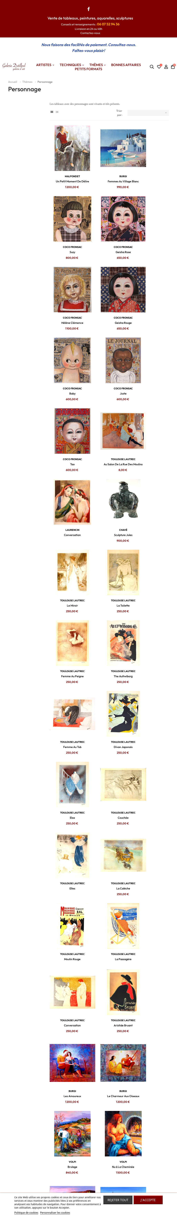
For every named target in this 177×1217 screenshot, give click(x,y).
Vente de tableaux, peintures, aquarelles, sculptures (90, 18)
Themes (81, 1157)
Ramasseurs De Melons (109, 786)
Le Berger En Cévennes (67, 786)
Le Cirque (68, 1031)
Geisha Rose (67, 233)
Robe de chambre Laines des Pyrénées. (116, 1183)
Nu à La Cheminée (150, 724)
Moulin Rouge (109, 602)
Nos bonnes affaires (88, 1173)
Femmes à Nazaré (68, 847)
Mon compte (54, 1167)
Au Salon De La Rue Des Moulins (67, 356)
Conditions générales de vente (58, 1160)
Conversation (109, 356)
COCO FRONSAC (150, 167)
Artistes (81, 1152)
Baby (68, 295)
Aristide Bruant (109, 663)
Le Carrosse (67, 970)
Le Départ (150, 1031)
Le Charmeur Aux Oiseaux (68, 724)
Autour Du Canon (150, 1093)
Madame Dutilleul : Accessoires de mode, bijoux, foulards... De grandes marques (117, 1162)
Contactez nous (56, 1152)
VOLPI (109, 719)
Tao (150, 295)
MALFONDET (67, 167)
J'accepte (148, 1200)
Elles (150, 540)
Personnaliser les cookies (55, 1212)
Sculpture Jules (151, 356)
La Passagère (150, 602)
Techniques (83, 1167)
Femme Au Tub (109, 479)
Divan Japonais (150, 479)
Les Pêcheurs (67, 909)
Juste (109, 295)
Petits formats (85, 1162)
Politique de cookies (26, 1212)
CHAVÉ (151, 351)
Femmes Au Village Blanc (109, 172)
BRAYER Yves (109, 903)
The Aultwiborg (67, 479)
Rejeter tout (118, 1200)
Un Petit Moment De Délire (67, 172)
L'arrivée (109, 1031)
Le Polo (109, 1093)
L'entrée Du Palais (151, 909)
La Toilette (109, 417)
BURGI (109, 167)
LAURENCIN (109, 351)
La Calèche (68, 602)
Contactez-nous (90, 33)
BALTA (109, 781)
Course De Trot (67, 1093)
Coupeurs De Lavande (150, 786)
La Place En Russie (150, 970)
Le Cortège (109, 970)
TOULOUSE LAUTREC (67, 351)
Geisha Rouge (150, 233)
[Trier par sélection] (148, 113)
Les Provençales (151, 847)
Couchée (109, 540)
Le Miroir (67, 417)
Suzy (150, 172)
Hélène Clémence (109, 233)
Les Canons (109, 909)
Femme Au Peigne (150, 417)
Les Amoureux (150, 663)
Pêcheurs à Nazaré (109, 847)
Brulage (109, 724)
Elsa (67, 540)
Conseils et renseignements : (90, 24)
